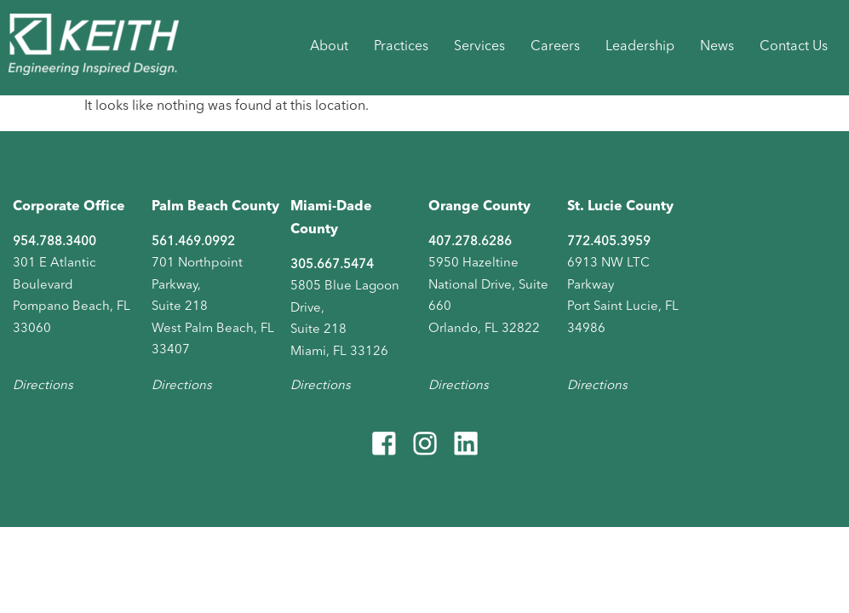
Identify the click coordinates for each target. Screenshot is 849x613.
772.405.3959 (609, 242)
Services (479, 47)
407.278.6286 (470, 242)
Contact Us (794, 47)
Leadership (639, 47)
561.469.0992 (193, 242)
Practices (401, 47)
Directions (43, 386)
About (329, 47)
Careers (555, 47)
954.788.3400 (54, 242)
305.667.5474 (332, 265)
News (717, 47)
